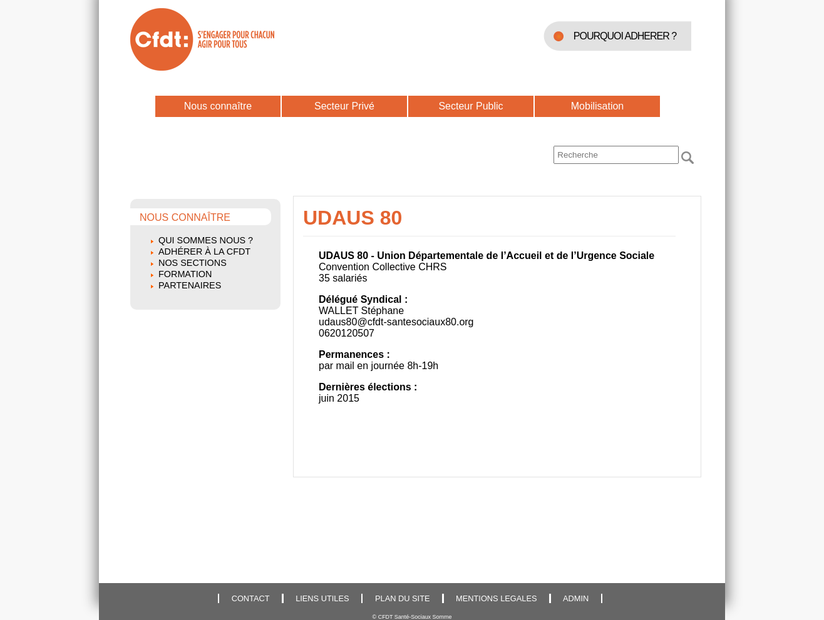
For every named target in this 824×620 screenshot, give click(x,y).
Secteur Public (470, 106)
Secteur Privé (344, 106)
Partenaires (189, 285)
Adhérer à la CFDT (204, 251)
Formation (185, 274)
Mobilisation (597, 106)
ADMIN (576, 598)
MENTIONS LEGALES (496, 598)
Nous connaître (218, 106)
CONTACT (251, 598)
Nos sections (192, 263)
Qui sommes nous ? (205, 240)
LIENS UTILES (322, 598)
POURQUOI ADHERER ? (625, 36)
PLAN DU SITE (402, 598)
